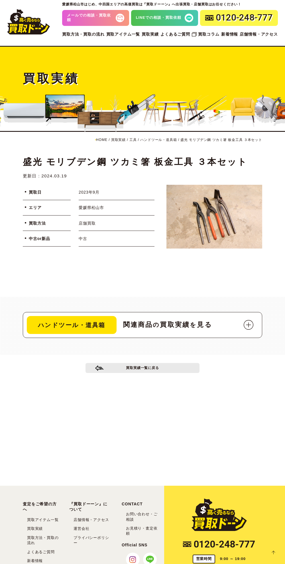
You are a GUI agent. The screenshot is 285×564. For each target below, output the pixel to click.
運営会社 (81, 528)
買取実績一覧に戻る (142, 370)
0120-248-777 (219, 544)
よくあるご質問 (175, 34)
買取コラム (208, 34)
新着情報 (229, 34)
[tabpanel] (214, 217)
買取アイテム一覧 (123, 34)
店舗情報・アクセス (259, 34)
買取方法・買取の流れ (83, 34)
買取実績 (150, 34)
